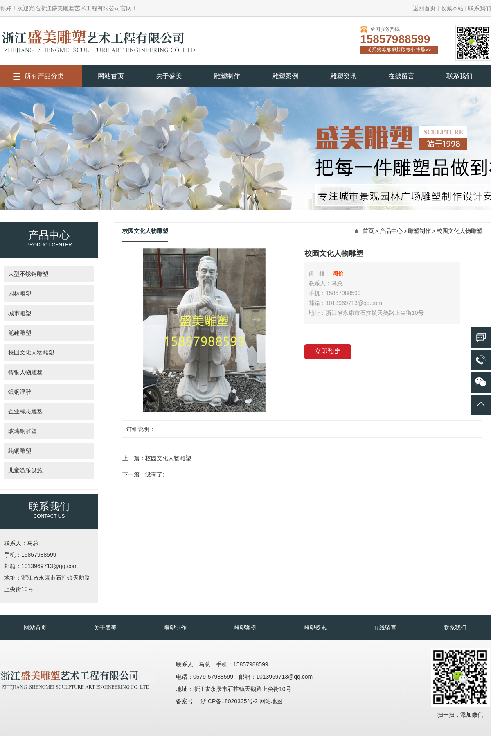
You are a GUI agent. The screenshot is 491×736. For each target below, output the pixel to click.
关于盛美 (169, 75)
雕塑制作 (227, 75)
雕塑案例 (285, 75)
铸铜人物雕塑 (25, 372)
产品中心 (391, 231)
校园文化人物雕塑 (31, 352)
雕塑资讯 (343, 75)
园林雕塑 (19, 293)
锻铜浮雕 (19, 391)
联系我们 (479, 8)
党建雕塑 (19, 333)
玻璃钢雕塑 (22, 431)
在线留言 (401, 75)
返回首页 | (426, 8)
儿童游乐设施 (25, 470)
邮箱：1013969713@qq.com (41, 566)
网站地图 (270, 701)
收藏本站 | (454, 8)
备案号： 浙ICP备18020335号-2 (217, 701)
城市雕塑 (19, 313)
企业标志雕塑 (25, 411)
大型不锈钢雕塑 (28, 274)
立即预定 (328, 351)
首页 (368, 231)
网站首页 (111, 75)
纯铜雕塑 (19, 450)
